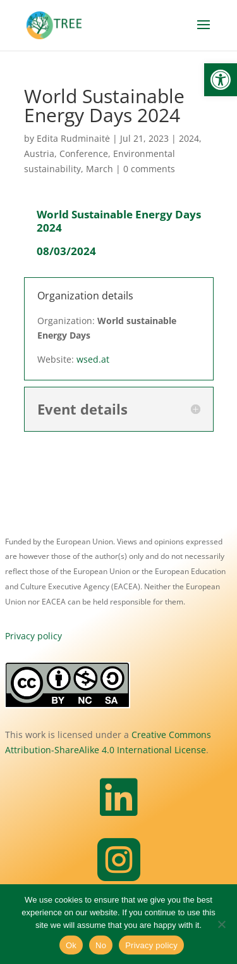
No (100, 945)
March (99, 169)
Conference (83, 153)
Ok (71, 945)
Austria (39, 153)
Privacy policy (33, 636)
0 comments (149, 169)
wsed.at (92, 359)
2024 (189, 138)
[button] (220, 79)
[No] (221, 924)
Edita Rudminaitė (73, 138)
